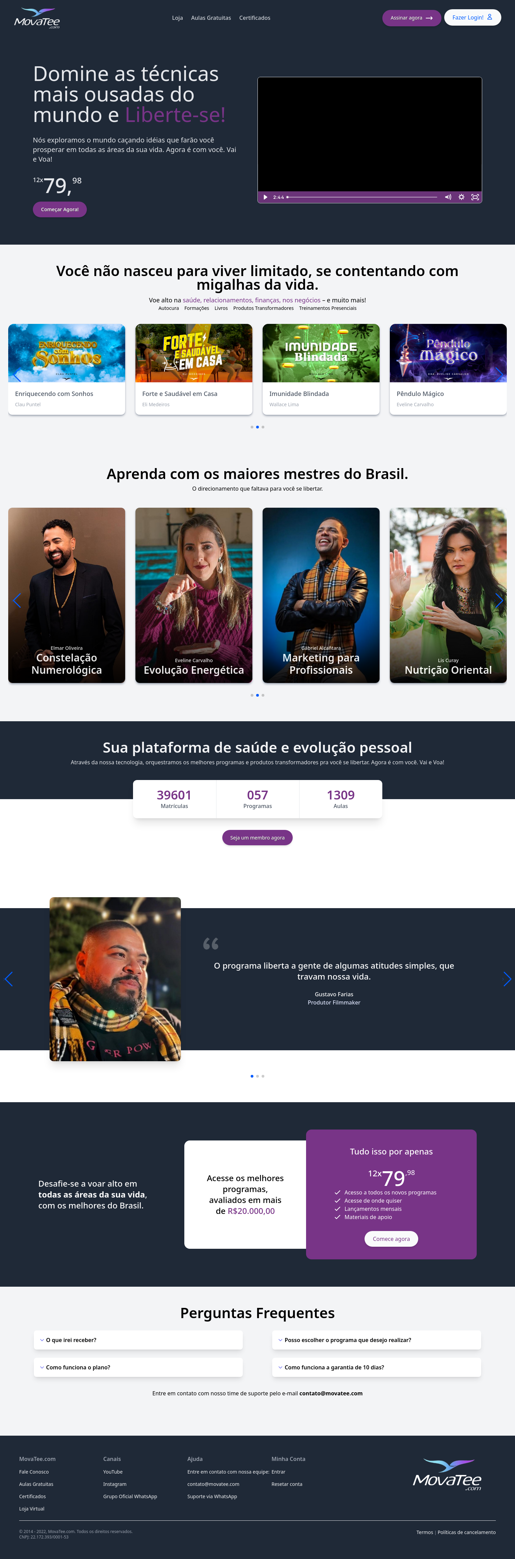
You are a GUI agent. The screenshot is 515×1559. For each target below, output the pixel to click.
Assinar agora (412, 18)
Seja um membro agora (257, 837)
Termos (425, 1532)
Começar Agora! (60, 209)
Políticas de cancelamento (467, 1532)
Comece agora (391, 1239)
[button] (498, 374)
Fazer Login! (472, 17)
